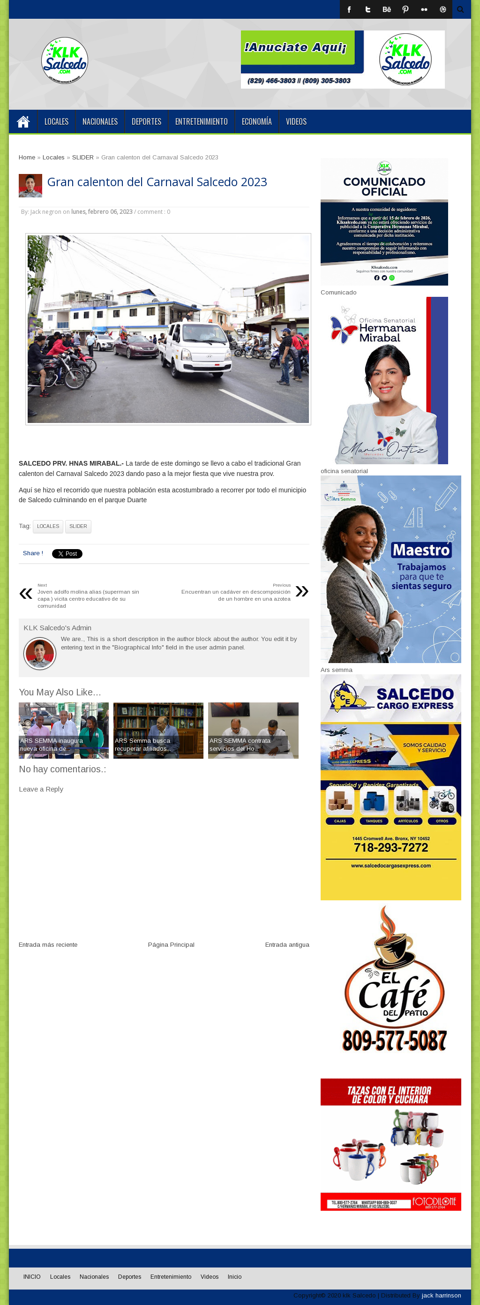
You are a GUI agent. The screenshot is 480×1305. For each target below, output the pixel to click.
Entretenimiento (201, 121)
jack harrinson (441, 1295)
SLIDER (78, 526)
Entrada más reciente (48, 944)
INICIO (23, 121)
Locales (56, 121)
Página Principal (171, 944)
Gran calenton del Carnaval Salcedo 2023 (157, 181)
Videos (296, 121)
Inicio (234, 1277)
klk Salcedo (359, 1295)
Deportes (146, 121)
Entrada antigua (287, 944)
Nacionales (100, 121)
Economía (257, 121)
